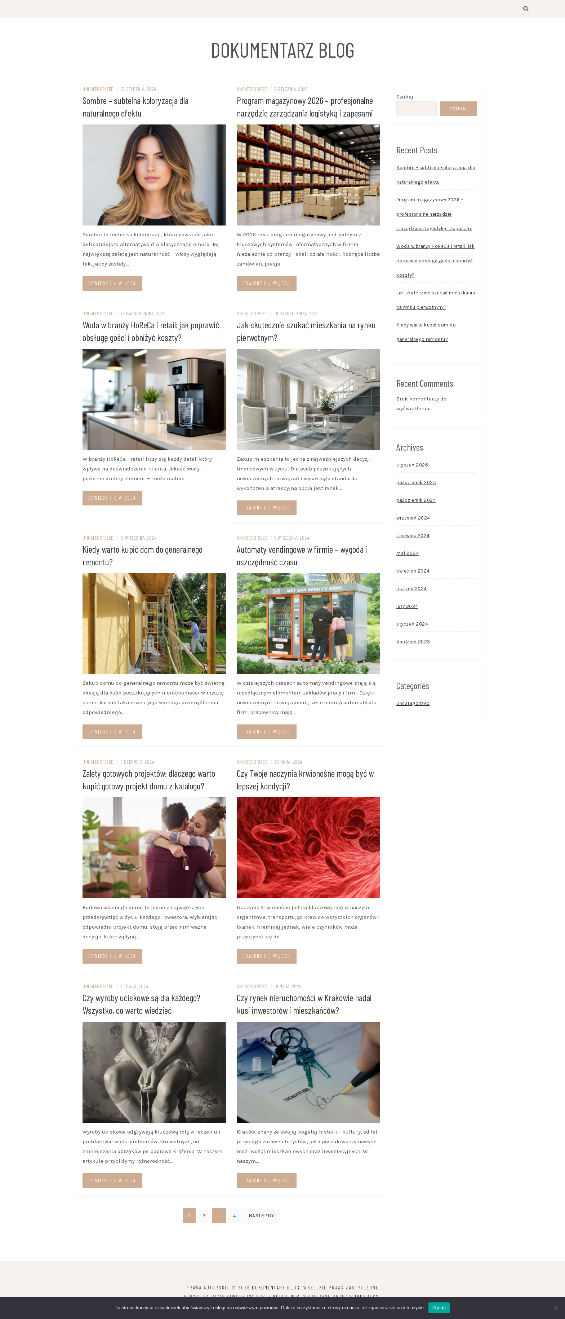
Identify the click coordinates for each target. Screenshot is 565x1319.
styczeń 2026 (412, 472)
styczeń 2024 (412, 631)
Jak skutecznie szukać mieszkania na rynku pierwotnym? (435, 307)
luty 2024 (407, 613)
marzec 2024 (411, 596)
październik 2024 (416, 507)
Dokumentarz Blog (283, 47)
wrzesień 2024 (413, 525)
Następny (261, 1223)
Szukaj (404, 104)
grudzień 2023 (413, 649)
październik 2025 (416, 489)
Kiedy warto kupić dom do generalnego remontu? (426, 339)
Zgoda (439, 1307)
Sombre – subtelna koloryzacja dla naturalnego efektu (435, 182)
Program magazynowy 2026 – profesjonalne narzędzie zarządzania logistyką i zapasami (434, 221)
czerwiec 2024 (413, 542)
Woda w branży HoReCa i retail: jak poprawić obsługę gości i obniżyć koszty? (435, 268)
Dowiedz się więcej (112, 290)
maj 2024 (407, 560)
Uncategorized (98, 96)
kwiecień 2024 (413, 578)
